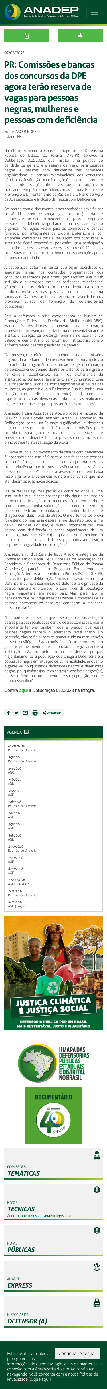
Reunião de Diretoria (22, 750)
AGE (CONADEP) (18, 884)
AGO (11, 772)
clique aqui (39, 1379)
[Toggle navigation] (94, 12)
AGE (10, 784)
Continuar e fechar (77, 1353)
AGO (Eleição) (17, 906)
